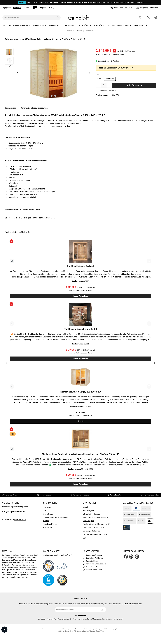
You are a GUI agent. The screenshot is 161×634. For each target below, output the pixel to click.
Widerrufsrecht (48, 515)
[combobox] (28, 17)
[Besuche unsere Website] (137, 557)
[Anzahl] (103, 85)
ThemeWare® (100, 632)
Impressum (47, 508)
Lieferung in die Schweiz (91, 532)
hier (38, 209)
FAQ (84, 539)
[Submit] (102, 611)
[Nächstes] (89, 73)
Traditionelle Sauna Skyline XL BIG (80, 329)
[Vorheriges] (17, 73)
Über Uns (46, 522)
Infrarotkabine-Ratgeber (91, 515)
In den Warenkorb (134, 85)
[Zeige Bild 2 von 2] (55, 96)
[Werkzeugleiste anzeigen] (4, 630)
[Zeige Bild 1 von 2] (51, 96)
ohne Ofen (110, 79)
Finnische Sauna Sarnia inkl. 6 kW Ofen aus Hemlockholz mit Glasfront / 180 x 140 (80, 455)
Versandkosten (75, 630)
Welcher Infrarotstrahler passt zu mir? (96, 525)
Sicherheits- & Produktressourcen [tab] (34, 108)
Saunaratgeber (88, 522)
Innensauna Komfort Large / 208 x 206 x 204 (80, 392)
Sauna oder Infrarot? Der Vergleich (95, 519)
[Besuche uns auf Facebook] (125, 557)
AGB (44, 512)
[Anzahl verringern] (98, 85)
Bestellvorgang (88, 512)
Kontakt (86, 508)
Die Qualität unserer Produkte (93, 529)
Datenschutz (47, 529)
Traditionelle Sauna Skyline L (80, 266)
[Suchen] (58, 17)
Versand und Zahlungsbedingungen (55, 519)
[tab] (10, 108)
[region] (48, 73)
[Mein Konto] (148, 17)
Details (80, 422)
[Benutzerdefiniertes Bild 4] (62, 581)
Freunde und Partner (50, 525)
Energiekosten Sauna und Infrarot (95, 536)
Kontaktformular (20, 521)
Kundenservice (48, 218)
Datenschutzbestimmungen (57, 620)
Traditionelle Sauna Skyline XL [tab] (17, 232)
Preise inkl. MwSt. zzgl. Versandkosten (110, 54)
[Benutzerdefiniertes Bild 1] (48, 567)
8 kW (99, 79)
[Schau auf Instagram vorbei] (131, 557)
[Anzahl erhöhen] (109, 85)
